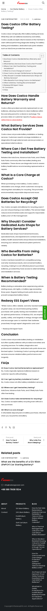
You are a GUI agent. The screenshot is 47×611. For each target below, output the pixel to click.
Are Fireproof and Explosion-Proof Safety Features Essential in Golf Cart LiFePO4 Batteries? (39, 577)
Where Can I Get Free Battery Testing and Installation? (20, 67)
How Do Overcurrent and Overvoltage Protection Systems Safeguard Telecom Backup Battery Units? (38, 560)
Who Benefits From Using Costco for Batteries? (22, 80)
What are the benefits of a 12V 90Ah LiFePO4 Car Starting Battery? (20, 463)
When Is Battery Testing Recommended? (20, 83)
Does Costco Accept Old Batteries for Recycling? (23, 73)
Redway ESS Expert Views (13, 85)
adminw (37, 19)
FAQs (6, 90)
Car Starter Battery (17, 9)
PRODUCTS (20, 504)
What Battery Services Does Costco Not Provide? (23, 64)
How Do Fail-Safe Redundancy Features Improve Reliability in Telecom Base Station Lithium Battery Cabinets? (39, 515)
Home (3, 9)
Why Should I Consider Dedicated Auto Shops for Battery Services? (23, 77)
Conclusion (9, 87)
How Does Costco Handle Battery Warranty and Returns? (22, 60)
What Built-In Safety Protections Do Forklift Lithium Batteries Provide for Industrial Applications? (38, 592)
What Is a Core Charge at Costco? (17, 71)
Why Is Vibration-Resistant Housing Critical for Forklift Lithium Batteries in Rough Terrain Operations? (39, 544)
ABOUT (4, 504)
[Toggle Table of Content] (40, 56)
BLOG (34, 504)
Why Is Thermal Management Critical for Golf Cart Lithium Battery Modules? (39, 530)
